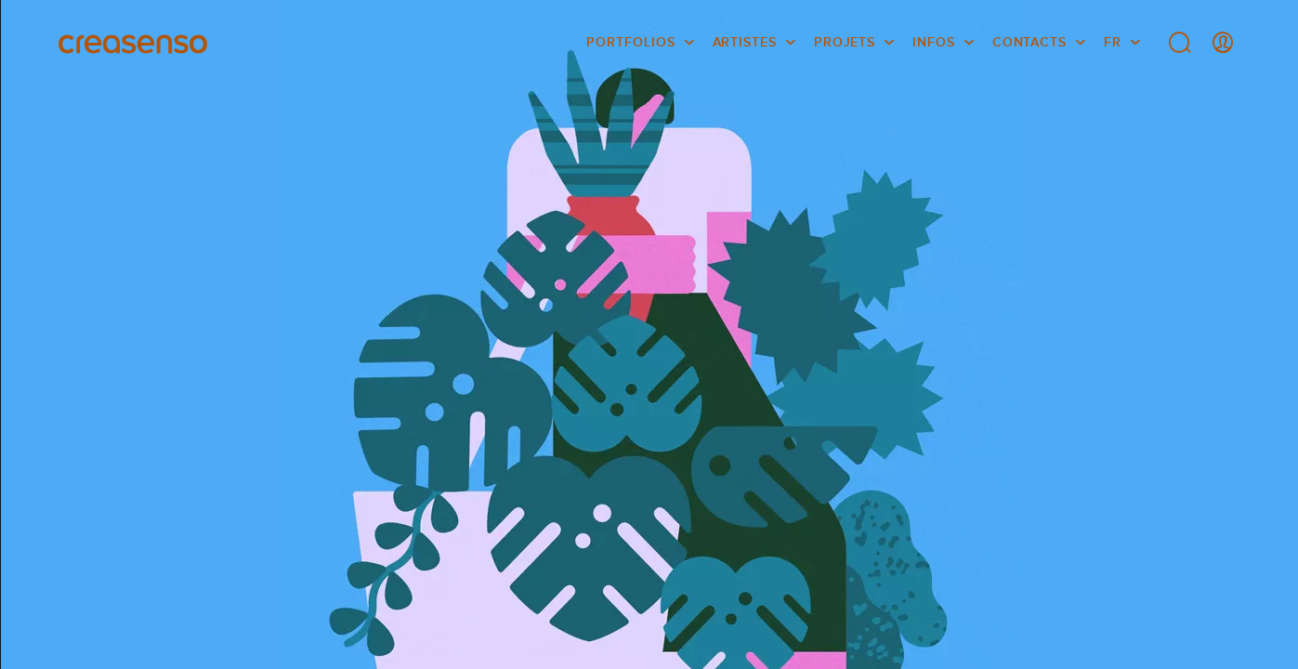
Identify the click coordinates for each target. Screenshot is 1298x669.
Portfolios (630, 41)
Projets (844, 41)
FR (1112, 41)
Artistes (745, 41)
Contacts (1029, 41)
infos (933, 41)
